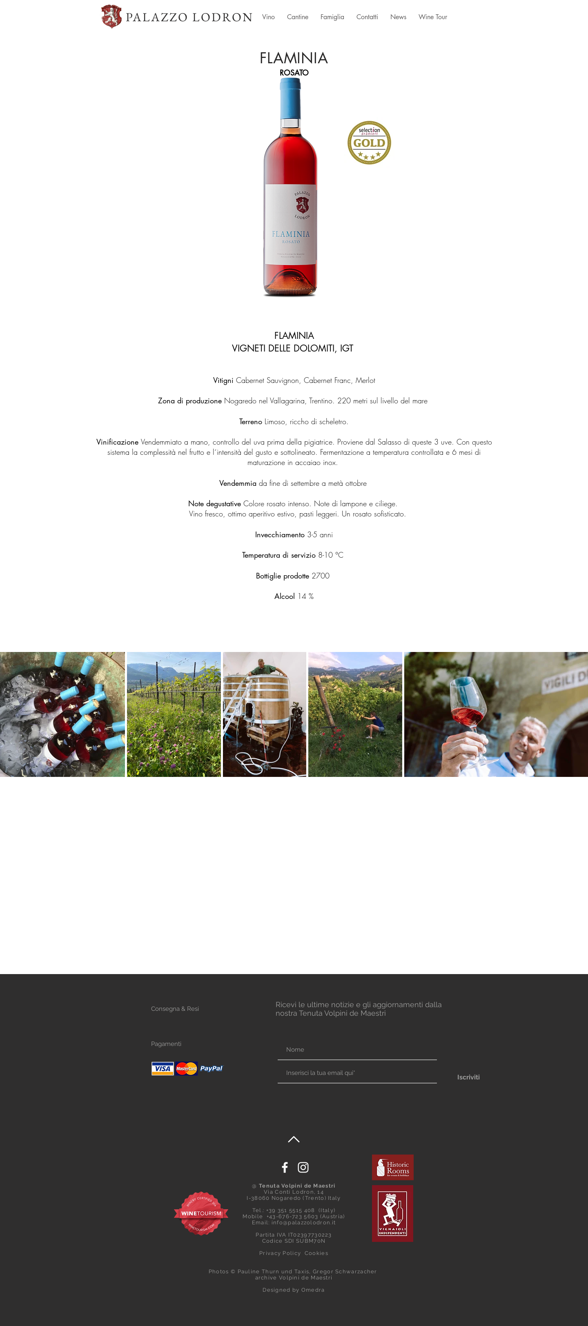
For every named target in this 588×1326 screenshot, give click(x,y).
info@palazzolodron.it (304, 1222)
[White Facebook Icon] (285, 1167)
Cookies (316, 1253)
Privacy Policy (280, 1253)
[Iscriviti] (468, 1077)
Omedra (313, 1290)
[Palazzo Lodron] (303, 1167)
